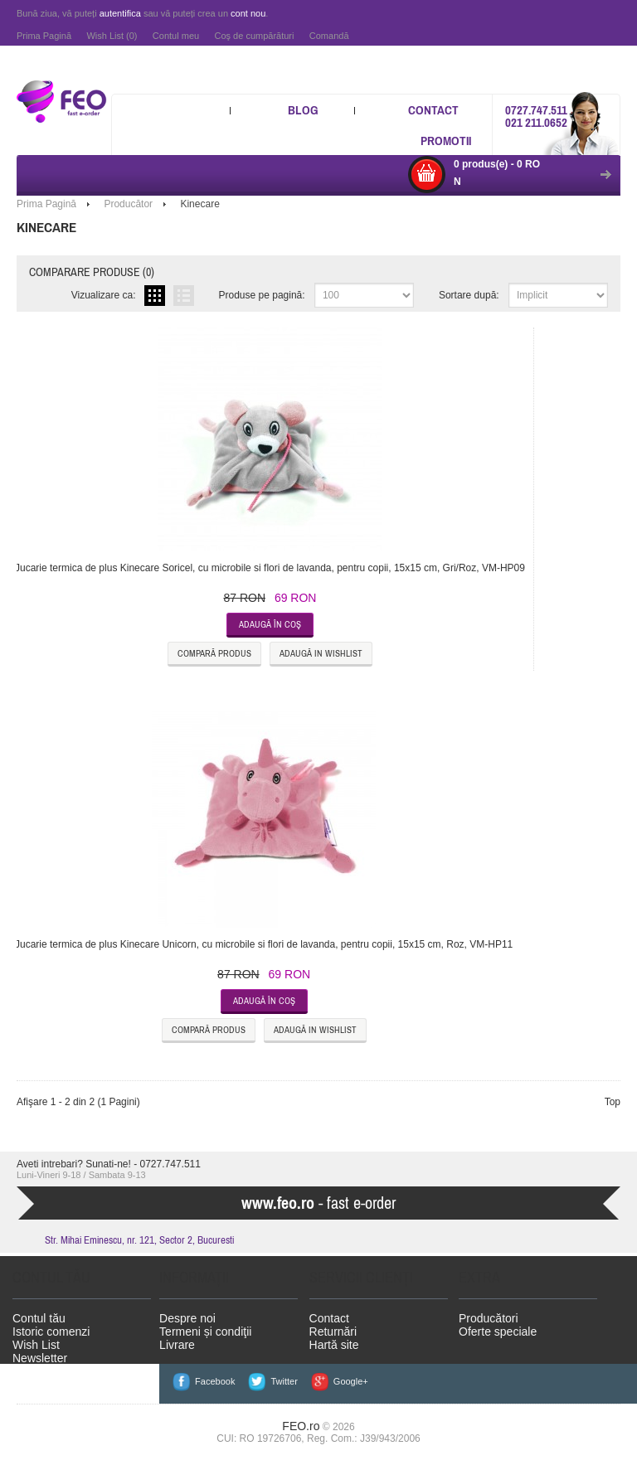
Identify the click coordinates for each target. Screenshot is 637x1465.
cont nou (248, 13)
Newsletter (39, 1358)
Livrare (177, 1344)
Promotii (446, 140)
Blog (303, 110)
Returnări (333, 1331)
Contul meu (176, 36)
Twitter (283, 1381)
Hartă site (334, 1344)
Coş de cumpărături (254, 36)
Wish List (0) (111, 36)
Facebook (215, 1381)
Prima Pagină (44, 36)
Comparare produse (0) (91, 272)
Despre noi (187, 1318)
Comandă (329, 36)
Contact (433, 110)
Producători (488, 1318)
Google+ (350, 1381)
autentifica (120, 13)
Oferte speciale (498, 1331)
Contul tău (39, 1318)
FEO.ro (300, 1426)
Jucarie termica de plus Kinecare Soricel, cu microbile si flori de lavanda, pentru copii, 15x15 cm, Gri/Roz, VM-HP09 (270, 568)
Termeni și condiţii (205, 1331)
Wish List (36, 1344)
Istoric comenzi (51, 1331)
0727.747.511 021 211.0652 (536, 116)
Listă (183, 295)
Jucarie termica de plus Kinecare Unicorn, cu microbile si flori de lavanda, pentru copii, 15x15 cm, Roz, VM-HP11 (264, 944)
